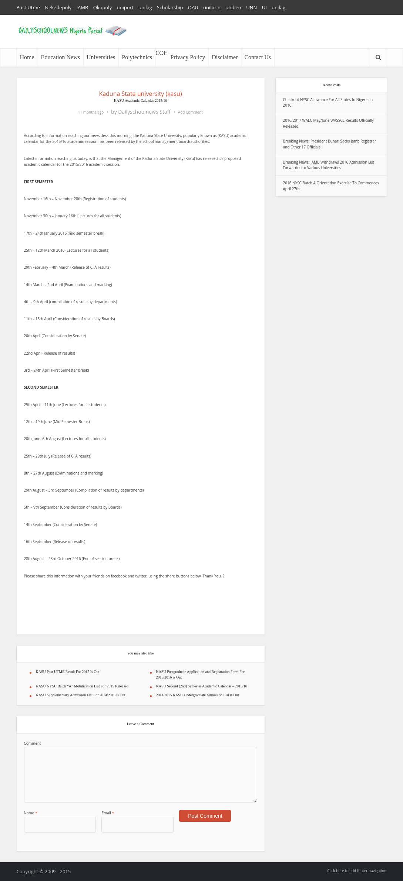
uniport (125, 7)
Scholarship (170, 7)
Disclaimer (225, 57)
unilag (145, 7)
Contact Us (257, 57)
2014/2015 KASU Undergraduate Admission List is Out (197, 695)
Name (30, 812)
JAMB (82, 7)
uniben (233, 7)
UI (264, 7)
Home (27, 57)
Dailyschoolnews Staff (144, 111)
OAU (193, 7)
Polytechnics (137, 57)
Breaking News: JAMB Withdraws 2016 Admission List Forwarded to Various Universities (329, 165)
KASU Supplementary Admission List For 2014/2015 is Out (80, 695)
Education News (60, 57)
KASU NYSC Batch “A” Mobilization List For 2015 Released (82, 686)
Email (107, 812)
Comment (32, 743)
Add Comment (190, 112)
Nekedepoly (58, 7)
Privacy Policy (187, 57)
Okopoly (102, 7)
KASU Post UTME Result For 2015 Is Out (68, 672)
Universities (101, 57)
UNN (251, 7)
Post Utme (28, 7)
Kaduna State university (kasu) (140, 94)
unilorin (212, 7)
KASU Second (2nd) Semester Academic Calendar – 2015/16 (201, 686)
